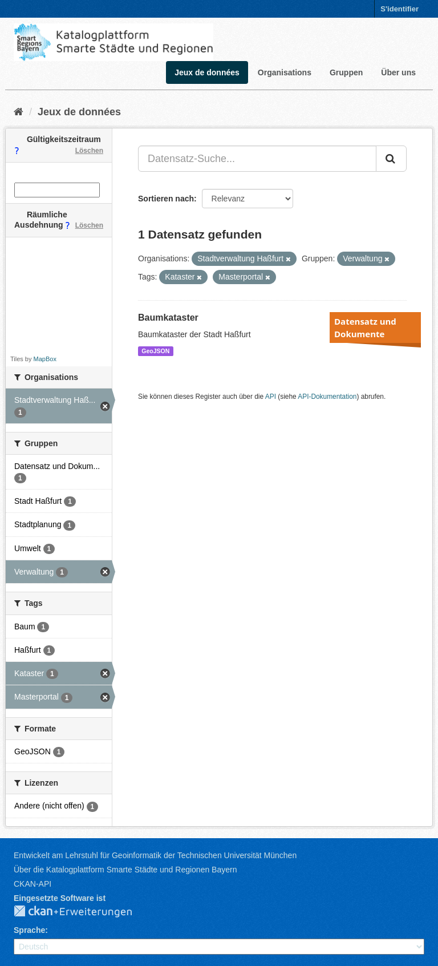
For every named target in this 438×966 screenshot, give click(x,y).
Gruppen (346, 72)
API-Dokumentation (327, 397)
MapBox (45, 358)
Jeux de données (207, 72)
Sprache (29, 930)
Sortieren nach (166, 198)
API (270, 397)
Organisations (284, 72)
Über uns (398, 72)
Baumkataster (168, 317)
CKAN (82, 912)
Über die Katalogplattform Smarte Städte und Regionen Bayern (125, 869)
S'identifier (399, 9)
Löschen (89, 151)
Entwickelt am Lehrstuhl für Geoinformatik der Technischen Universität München (155, 855)
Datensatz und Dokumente (365, 327)
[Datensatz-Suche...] (257, 158)
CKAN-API (32, 883)
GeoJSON (155, 350)
